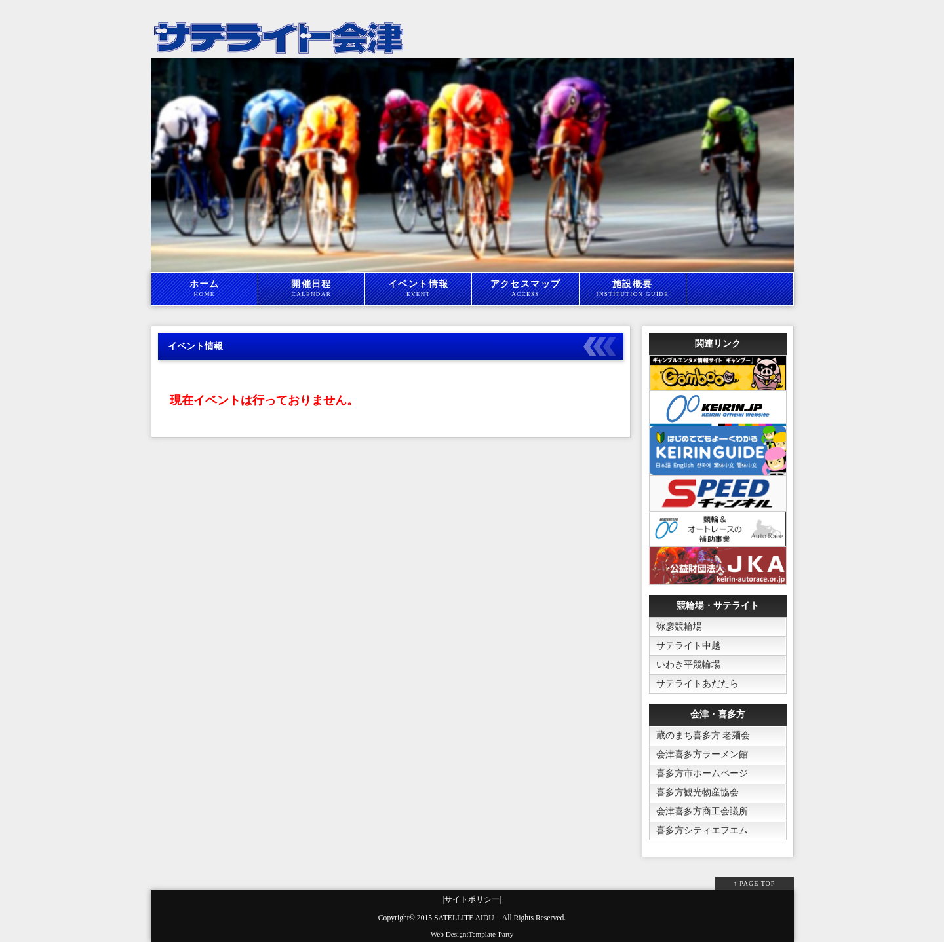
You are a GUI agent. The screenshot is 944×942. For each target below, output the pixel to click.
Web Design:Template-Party (472, 934)
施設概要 (633, 289)
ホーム (204, 289)
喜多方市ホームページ (702, 773)
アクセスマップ (525, 289)
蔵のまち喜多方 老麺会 (703, 735)
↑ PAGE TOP (755, 883)
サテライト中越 (688, 645)
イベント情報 (418, 289)
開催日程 (311, 289)
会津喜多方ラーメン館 (702, 754)
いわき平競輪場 (688, 664)
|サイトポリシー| (472, 899)
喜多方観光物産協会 (697, 792)
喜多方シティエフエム (702, 830)
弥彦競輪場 (679, 626)
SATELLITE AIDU (464, 918)
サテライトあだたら (697, 683)
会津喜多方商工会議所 (702, 811)
